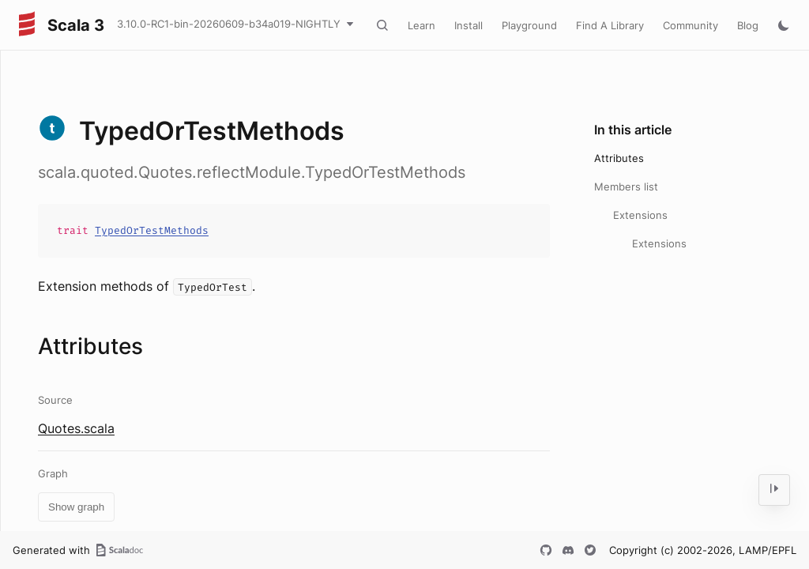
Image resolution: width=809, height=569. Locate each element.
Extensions (640, 215)
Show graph (76, 507)
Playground (529, 25)
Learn (421, 25)
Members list (626, 186)
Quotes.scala (76, 428)
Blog (747, 25)
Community (690, 25)
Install (468, 25)
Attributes (619, 158)
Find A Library (610, 25)
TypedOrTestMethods (152, 230)
